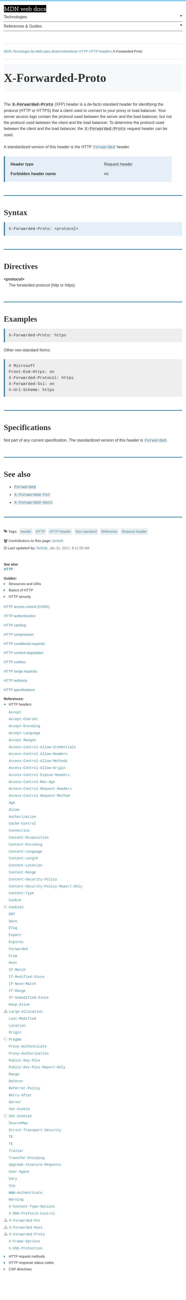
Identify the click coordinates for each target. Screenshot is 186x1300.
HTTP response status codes (29, 1263)
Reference (109, 532)
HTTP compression (19, 634)
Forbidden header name (33, 174)
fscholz (58, 541)
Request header (118, 164)
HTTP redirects (15, 681)
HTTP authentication (20, 616)
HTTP (83, 51)
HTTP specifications (19, 690)
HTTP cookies (15, 662)
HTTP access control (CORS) (27, 607)
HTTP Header (60, 532)
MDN (8, 51)
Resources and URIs (22, 584)
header (26, 532)
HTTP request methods (24, 1256)
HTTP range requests (20, 671)
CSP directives (18, 1269)
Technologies (93, 16)
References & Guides (93, 25)
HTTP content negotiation (24, 653)
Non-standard (86, 532)
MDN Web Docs (25, 9)
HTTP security (17, 597)
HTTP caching (15, 625)
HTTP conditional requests (24, 644)
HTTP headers (100, 51)
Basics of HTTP (18, 590)
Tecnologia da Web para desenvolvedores (45, 51)
